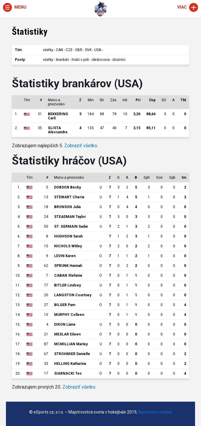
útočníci (118, 60)
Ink (125, 100)
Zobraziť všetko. (81, 145)
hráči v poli (80, 60)
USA (97, 50)
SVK (88, 50)
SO (163, 100)
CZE (69, 50)
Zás (113, 100)
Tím (27, 100)
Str (102, 100)
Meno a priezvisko (56, 102)
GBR (78, 50)
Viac (187, 7)
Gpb (172, 177)
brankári (62, 60)
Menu (14, 7)
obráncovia (101, 60)
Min (91, 100)
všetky (48, 50)
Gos (159, 177)
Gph (147, 177)
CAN (59, 50)
